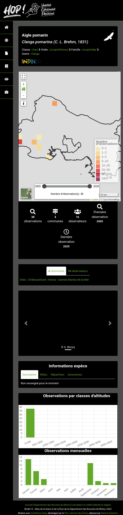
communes (56, 271)
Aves (35, 49)
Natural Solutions (109, 513)
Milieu (43, 374)
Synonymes (75, 374)
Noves (52, 279)
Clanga (35, 53)
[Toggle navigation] (113, 10)
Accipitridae (89, 49)
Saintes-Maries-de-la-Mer (73, 279)
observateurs (78, 271)
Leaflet (94, 199)
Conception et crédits (82, 505)
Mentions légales (102, 505)
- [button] (23, 95)
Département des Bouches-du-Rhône (52, 505)
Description (29, 374)
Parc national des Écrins (76, 513)
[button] (23, 90)
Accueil (28, 505)
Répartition (57, 374)
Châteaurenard (37, 279)
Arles (23, 279)
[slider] (44, 186)
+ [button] (23, 84)
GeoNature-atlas (39, 513)
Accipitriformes (59, 49)
